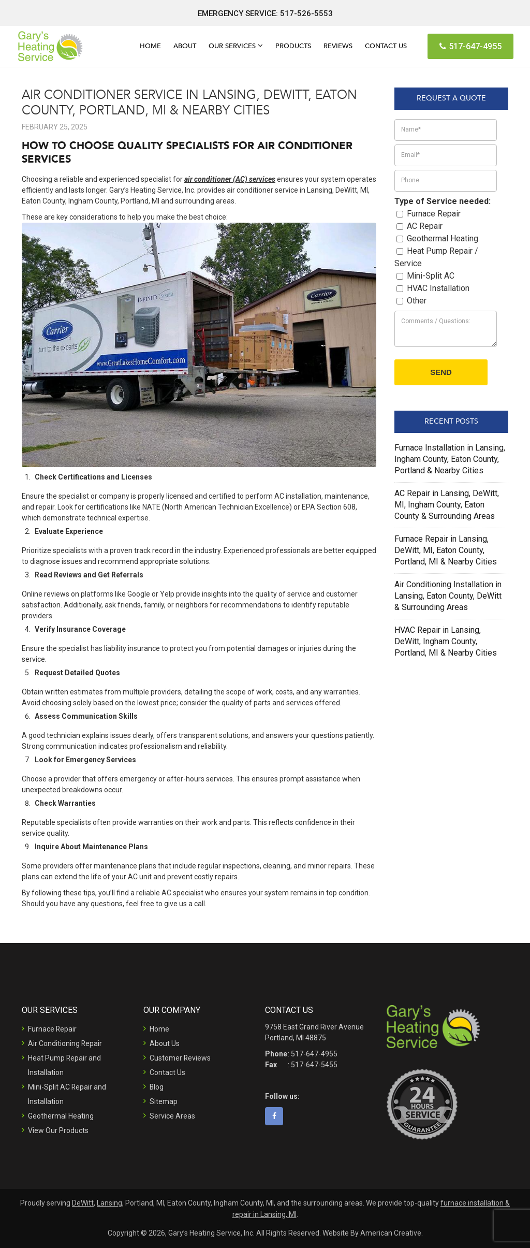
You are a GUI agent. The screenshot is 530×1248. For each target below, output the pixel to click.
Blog (157, 1087)
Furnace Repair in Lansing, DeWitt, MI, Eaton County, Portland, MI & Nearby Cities (445, 550)
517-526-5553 (306, 13)
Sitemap (164, 1101)
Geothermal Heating (61, 1116)
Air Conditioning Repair (65, 1043)
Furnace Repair (52, 1029)
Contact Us (167, 1072)
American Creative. (391, 1233)
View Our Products (58, 1130)
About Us (165, 1043)
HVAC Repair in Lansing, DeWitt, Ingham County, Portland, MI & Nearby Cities (445, 641)
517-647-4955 (470, 46)
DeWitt (83, 1203)
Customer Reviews (180, 1058)
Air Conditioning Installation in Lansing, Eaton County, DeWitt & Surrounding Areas (448, 595)
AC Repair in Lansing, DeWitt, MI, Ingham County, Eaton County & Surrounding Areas (446, 504)
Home (159, 1029)
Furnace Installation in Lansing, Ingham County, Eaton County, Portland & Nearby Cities (449, 459)
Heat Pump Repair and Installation (64, 1065)
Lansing (109, 1203)
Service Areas (172, 1116)
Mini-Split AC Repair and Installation (67, 1094)
